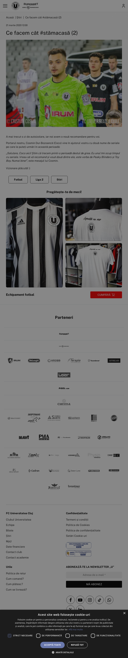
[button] (64, 652)
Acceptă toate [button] (52, 644)
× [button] (124, 613)
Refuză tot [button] (77, 644)
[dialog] (64, 634)
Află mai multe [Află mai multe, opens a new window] (76, 629)
